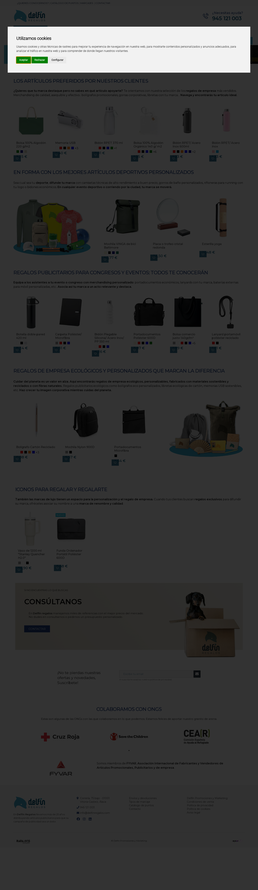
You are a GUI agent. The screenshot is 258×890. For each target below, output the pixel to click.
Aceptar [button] (23, 60)
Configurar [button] (57, 60)
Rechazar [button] (39, 60)
